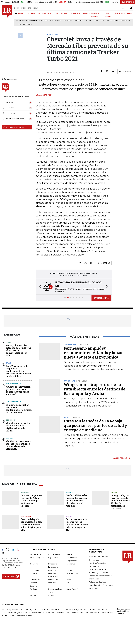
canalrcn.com (63, 612)
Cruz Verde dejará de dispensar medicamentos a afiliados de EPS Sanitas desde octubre (18, 371)
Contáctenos (94, 566)
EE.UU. (8, 342)
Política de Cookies (97, 582)
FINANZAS (22, 14)
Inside (68, 579)
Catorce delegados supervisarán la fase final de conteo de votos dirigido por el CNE (31, 524)
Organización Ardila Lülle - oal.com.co (123, 611)
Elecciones (27, 24)
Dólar (109, 21)
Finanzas (33, 573)
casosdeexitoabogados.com (14, 612)
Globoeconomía (73, 573)
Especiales (52, 570)
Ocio (68, 582)
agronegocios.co (31, 609)
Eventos (69, 570)
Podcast (33, 589)
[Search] (115, 8)
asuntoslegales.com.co (12, 609)
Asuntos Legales (37, 557)
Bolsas (69, 516)
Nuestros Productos (97, 563)
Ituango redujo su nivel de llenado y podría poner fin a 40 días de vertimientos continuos (120, 502)
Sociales (33, 595)
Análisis (69, 554)
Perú (19, 24)
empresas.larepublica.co (52, 609)
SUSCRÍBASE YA (101, 298)
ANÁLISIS (86, 14)
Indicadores (35, 579)
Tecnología (11, 420)
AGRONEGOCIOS (75, 14)
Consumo (34, 563)
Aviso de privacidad (97, 569)
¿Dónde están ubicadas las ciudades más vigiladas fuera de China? (18, 427)
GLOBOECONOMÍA (60, 14)
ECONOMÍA (32, 14)
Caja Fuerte (53, 557)
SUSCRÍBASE (128, 2)
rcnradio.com (77, 612)
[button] (39, 287)
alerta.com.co (8, 615)
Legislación (26, 516)
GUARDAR (125, 71)
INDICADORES (120, 14)
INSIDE (129, 14)
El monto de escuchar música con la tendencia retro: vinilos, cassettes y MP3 (19, 409)
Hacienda (24, 492)
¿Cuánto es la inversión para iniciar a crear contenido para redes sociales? (18, 391)
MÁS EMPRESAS (120, 458)
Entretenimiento (13, 384)
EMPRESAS (42, 14)
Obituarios (52, 582)
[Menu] (16, 13)
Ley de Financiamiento (73, 21)
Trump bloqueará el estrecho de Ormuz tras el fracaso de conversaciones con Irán (18, 350)
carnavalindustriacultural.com (41, 612)
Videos (51, 595)
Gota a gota (99, 21)
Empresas (34, 570)
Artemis (88, 21)
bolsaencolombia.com (99, 609)
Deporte (69, 492)
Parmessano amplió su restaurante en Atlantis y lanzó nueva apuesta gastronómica (93, 353)
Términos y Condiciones (99, 572)
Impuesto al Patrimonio (51, 21)
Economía (70, 563)
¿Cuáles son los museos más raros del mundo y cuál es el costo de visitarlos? (18, 445)
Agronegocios (36, 554)
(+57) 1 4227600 (9, 567)
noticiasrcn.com (92, 612)
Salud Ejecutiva (72, 589)
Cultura (9, 438)
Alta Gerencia (54, 554)
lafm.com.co (107, 612)
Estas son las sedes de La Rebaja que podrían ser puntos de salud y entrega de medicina (95, 425)
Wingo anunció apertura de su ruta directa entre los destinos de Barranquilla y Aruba (94, 389)
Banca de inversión (122, 21)
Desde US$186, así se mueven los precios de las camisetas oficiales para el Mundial (77, 500)
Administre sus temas (13, 127)
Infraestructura (54, 579)
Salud (8, 363)
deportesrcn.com (24, 615)
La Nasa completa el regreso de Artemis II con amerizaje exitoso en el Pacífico (31, 500)
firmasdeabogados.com (76, 609)
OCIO (49, 14)
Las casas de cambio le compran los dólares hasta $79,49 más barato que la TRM (77, 524)
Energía (114, 492)
